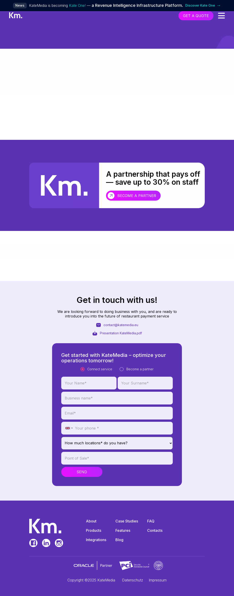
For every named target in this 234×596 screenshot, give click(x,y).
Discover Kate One (203, 5)
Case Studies (126, 521)
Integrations (96, 539)
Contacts (154, 530)
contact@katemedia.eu (117, 326)
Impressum (158, 580)
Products (93, 530)
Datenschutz (132, 580)
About (91, 521)
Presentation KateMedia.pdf (117, 334)
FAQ (150, 521)
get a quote (196, 15)
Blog (119, 539)
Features (122, 530)
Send (82, 474)
